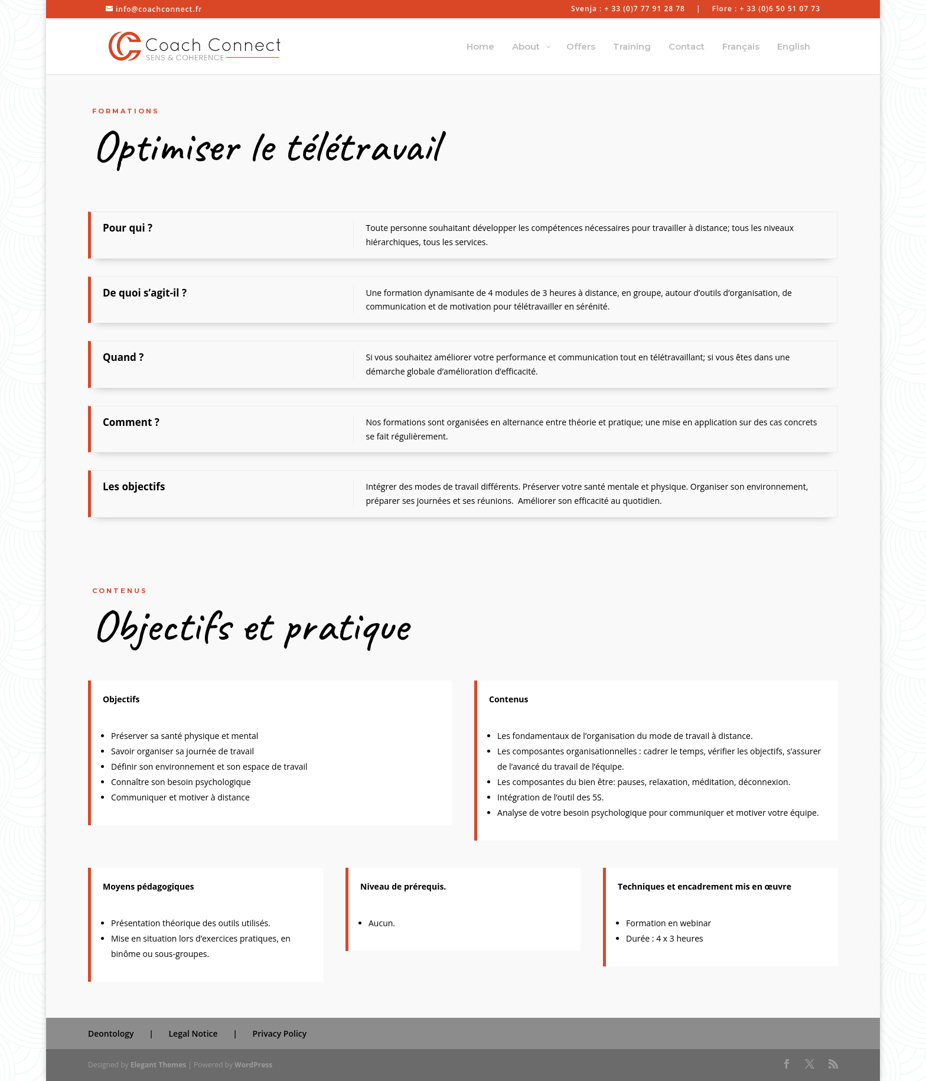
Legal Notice (193, 1033)
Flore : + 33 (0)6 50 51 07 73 (766, 9)
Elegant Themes (158, 1065)
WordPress (253, 1065)
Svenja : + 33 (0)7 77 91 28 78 (628, 9)
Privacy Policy (280, 1033)
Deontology (111, 1033)
